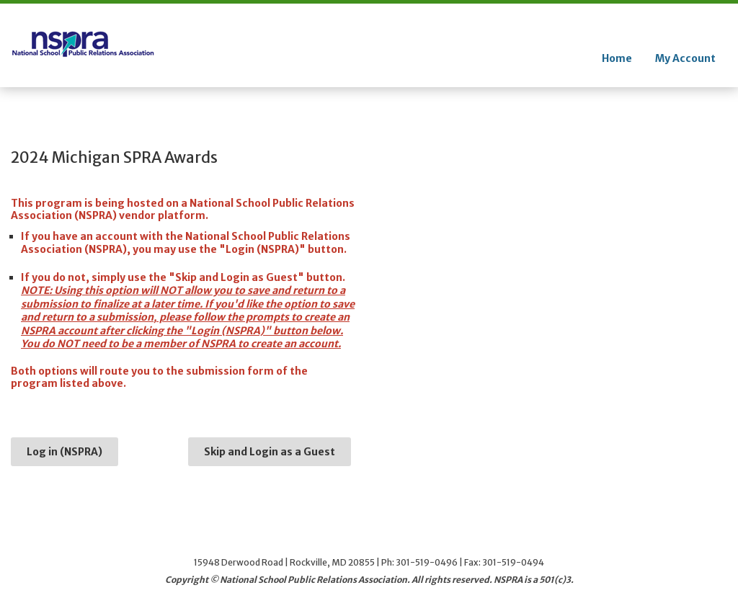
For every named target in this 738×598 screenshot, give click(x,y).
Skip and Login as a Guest (269, 451)
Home (617, 58)
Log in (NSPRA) (64, 451)
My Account (685, 58)
